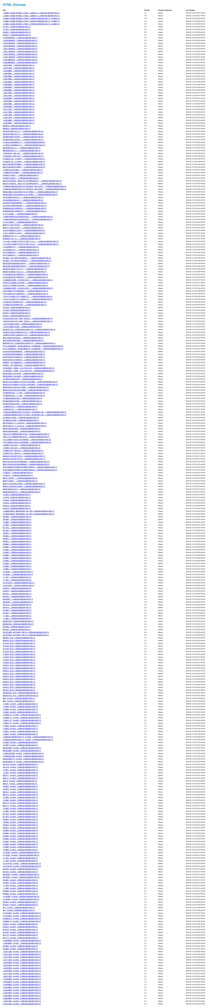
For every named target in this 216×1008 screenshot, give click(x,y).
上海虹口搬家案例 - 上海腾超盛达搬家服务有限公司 (20, 49)
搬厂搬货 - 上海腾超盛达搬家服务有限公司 (17, 527)
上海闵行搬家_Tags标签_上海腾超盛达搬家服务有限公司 (22, 1001)
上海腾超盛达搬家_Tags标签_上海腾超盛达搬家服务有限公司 (23, 753)
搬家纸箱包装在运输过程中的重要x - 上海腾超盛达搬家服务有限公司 (26, 387)
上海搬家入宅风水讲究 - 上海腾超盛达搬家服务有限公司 (21, 445)
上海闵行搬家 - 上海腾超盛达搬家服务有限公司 (18, 65)
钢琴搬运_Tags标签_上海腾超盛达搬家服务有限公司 (20, 825)
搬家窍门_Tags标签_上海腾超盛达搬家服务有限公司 (20, 775)
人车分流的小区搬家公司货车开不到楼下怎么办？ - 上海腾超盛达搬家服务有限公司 (31, 241)
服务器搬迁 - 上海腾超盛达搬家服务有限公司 (18, 599)
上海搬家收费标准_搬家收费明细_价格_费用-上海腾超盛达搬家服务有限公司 (28, 511)
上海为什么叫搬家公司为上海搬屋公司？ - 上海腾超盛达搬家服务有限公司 (28, 296)
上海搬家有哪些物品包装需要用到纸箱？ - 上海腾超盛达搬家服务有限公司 (28, 216)
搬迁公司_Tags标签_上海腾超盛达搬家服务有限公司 (20, 935)
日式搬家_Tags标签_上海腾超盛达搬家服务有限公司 (20, 808)
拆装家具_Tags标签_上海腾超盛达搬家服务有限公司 (20, 924)
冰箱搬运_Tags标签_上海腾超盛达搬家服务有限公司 (20, 786)
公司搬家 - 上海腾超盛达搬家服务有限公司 (17, 522)
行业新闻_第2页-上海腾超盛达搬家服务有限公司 (19, 654)
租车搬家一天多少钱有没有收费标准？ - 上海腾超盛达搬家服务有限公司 (27, 258)
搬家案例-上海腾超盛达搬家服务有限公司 (17, 126)
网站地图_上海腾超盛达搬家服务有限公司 (17, 627)
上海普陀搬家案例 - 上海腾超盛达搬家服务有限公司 (20, 38)
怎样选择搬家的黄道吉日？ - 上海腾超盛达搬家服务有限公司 (23, 197)
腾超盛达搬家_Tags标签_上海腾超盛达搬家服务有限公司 (22, 748)
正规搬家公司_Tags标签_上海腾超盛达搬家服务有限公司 (22, 918)
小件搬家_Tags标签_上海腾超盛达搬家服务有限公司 (20, 704)
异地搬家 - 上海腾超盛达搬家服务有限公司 (17, 544)
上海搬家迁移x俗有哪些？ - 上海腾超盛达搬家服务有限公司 (23, 170)
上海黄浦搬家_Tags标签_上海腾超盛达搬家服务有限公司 (22, 940)
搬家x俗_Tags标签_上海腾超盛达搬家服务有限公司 (20, 781)
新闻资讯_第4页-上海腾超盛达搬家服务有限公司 (19, 676)
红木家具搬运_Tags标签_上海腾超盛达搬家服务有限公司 (22, 913)
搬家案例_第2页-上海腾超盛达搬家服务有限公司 (19, 638)
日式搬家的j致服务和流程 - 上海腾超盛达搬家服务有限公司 (22, 379)
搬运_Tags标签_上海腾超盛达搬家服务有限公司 (19, 907)
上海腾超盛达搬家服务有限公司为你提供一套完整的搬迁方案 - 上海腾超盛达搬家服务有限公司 (34, 412)
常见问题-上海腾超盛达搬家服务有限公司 (17, 307)
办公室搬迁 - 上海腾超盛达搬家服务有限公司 (18, 572)
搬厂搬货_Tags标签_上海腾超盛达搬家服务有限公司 (20, 814)
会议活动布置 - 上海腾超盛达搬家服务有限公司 (18, 583)
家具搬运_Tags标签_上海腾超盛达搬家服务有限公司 (20, 902)
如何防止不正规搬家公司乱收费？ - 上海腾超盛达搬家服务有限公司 (25, 283)
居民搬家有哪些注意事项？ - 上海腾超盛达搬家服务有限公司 (23, 137)
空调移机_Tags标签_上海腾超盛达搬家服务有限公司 (20, 819)
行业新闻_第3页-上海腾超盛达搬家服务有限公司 (19, 660)
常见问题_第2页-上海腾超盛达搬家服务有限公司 (19, 643)
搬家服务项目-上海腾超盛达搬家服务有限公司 (18, 621)
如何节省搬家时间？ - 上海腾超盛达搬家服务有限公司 (21, 252)
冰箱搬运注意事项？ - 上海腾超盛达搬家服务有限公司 (21, 175)
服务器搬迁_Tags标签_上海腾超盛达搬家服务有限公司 (21, 874)
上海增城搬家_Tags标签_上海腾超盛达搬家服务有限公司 (22, 979)
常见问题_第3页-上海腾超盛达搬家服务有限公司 (19, 649)
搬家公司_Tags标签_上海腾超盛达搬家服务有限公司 (20, 803)
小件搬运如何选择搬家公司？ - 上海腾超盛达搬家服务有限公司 (24, 142)
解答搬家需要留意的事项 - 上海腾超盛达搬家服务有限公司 (22, 401)
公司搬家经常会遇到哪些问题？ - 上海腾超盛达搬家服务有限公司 (25, 302)
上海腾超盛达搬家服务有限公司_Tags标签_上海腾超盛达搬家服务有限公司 (28, 737)
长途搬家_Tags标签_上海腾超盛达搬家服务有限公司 (20, 836)
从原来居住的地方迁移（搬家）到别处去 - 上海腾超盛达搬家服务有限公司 (28, 318)
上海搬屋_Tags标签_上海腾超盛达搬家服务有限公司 (20, 726)
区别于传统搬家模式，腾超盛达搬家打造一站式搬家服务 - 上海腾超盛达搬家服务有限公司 (33, 346)
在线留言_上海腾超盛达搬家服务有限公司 (17, 32)
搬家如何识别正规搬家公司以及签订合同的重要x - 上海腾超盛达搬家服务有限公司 (30, 382)
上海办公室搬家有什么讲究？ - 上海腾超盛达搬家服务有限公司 (24, 230)
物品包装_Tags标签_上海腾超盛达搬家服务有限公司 (20, 869)
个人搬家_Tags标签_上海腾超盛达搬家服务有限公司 (20, 885)
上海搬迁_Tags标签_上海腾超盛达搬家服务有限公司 (20, 731)
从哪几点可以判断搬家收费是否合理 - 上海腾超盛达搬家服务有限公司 (26, 434)
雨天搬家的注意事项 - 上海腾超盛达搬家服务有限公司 (21, 417)
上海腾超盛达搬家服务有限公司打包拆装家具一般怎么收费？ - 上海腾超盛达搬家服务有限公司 (34, 186)
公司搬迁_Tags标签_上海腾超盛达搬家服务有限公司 (20, 770)
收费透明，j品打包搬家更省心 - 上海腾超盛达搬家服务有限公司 (24, 362)
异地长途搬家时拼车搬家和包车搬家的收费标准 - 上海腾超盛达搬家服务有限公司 (30, 467)
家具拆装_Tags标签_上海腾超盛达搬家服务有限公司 (20, 929)
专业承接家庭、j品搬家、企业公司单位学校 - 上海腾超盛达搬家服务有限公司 (28, 368)
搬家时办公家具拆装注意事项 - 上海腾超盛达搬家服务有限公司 (24, 483)
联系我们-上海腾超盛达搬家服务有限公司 (17, 313)
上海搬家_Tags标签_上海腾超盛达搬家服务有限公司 (20, 709)
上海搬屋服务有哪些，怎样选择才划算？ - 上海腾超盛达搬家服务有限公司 (28, 280)
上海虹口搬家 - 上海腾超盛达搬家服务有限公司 (18, 93)
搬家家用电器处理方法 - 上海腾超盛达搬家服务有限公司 (21, 489)
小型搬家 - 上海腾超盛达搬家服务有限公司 (17, 566)
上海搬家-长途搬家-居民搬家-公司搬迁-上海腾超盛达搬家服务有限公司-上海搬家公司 (31, 18)
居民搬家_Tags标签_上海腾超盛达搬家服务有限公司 (20, 946)
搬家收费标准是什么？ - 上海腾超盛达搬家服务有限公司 (21, 148)
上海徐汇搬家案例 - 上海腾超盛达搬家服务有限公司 (20, 54)
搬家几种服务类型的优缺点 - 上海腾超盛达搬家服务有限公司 (23, 338)
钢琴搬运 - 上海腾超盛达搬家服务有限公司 (17, 539)
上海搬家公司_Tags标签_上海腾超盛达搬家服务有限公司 (22, 715)
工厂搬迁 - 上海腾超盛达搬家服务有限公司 (17, 577)
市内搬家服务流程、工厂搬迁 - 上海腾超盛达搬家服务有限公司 (24, 393)
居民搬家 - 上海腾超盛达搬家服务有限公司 (17, 516)
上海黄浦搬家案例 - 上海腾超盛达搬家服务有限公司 (20, 60)
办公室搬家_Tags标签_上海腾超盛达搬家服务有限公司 (21, 896)
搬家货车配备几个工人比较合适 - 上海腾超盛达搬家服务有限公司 (25, 423)
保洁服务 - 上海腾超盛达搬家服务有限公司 (17, 610)
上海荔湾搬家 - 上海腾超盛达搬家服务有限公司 (18, 76)
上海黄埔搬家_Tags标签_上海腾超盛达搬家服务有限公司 (22, 984)
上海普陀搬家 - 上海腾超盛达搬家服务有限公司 (18, 98)
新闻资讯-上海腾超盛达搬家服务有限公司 (17, 505)
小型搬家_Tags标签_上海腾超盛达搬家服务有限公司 (20, 847)
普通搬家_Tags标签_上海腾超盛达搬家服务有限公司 (20, 891)
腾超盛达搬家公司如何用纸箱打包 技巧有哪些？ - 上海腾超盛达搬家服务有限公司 (30, 192)
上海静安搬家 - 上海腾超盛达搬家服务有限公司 (18, 104)
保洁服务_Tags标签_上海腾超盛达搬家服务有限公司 (20, 880)
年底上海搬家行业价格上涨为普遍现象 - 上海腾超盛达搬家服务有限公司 (27, 439)
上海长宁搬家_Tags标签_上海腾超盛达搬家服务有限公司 (22, 957)
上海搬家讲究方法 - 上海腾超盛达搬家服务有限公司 (20, 406)
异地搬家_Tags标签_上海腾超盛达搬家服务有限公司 (20, 830)
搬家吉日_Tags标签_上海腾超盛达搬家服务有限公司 (20, 792)
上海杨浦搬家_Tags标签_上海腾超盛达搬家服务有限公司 (22, 995)
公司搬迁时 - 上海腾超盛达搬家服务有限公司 (18, 472)
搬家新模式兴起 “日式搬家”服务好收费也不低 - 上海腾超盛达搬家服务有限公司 (29, 329)
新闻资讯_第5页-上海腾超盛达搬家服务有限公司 (19, 682)
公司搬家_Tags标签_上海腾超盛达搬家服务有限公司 (20, 797)
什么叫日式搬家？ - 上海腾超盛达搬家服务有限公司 (20, 214)
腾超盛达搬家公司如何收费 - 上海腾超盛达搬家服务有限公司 (23, 373)
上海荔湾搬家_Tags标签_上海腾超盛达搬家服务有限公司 (22, 990)
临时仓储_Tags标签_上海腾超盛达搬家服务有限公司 (20, 764)
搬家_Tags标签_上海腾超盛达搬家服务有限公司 (19, 698)
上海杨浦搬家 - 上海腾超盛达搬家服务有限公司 (18, 71)
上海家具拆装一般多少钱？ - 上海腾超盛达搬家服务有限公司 (23, 153)
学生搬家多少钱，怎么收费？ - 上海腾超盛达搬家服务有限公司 (24, 159)
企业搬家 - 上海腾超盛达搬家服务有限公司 (17, 561)
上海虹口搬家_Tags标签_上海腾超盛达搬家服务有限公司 (22, 973)
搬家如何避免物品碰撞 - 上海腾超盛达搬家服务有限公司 (21, 428)
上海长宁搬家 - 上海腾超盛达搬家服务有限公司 (18, 109)
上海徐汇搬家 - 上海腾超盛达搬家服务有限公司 (18, 115)
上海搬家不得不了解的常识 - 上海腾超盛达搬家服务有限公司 (23, 450)
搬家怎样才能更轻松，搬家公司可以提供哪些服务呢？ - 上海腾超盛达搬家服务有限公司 (32, 181)
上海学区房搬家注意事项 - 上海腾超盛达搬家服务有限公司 (22, 324)
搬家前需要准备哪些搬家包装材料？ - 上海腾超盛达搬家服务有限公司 (26, 263)
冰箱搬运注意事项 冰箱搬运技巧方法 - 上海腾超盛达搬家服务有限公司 (26, 332)
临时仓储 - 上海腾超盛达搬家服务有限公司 (17, 605)
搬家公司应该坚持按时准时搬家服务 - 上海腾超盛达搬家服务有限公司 (26, 461)
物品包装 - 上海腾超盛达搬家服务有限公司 (17, 594)
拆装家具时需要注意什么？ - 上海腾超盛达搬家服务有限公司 (23, 131)
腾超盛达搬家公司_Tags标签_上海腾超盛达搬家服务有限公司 (23, 759)
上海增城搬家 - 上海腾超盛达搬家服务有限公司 (18, 87)
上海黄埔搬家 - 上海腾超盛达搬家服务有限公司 (18, 82)
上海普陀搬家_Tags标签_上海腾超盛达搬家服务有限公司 (22, 968)
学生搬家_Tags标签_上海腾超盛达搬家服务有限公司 (20, 742)
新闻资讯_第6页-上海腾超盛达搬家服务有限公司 (19, 687)
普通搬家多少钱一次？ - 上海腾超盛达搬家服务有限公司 (21, 236)
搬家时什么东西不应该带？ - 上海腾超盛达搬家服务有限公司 (23, 225)
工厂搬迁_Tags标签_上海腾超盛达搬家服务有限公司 (20, 858)
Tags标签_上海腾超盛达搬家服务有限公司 (17, 500)
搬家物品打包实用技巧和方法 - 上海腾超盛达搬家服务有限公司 (24, 456)
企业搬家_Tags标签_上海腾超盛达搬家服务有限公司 (20, 841)
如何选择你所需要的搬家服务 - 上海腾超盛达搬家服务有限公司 (24, 351)
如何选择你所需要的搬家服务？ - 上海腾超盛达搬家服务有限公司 (25, 203)
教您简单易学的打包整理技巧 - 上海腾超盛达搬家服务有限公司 (24, 357)
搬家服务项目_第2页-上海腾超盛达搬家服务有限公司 (20, 693)
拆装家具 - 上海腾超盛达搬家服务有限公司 (17, 588)
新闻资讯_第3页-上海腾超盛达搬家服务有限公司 (19, 671)
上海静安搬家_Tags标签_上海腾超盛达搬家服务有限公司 (22, 962)
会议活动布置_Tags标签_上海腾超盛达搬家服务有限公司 (22, 863)
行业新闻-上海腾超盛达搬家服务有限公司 (17, 494)
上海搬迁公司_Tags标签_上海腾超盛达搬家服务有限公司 (22, 720)
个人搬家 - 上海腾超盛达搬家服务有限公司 (17, 616)
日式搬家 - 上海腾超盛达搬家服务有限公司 (17, 550)
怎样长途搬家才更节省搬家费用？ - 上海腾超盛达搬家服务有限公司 (25, 291)
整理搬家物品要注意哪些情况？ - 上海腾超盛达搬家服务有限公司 (25, 208)
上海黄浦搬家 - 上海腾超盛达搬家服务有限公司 (18, 120)
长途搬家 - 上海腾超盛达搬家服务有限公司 (17, 555)
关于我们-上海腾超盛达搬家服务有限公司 (17, 27)
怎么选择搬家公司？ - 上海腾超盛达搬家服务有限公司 (21, 247)
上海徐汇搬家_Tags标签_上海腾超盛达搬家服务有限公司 (22, 951)
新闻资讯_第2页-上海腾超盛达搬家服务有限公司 (19, 665)
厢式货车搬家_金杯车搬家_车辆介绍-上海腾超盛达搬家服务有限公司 (26, 632)
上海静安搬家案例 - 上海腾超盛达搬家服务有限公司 (20, 43)
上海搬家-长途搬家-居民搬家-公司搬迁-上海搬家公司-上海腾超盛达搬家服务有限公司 (31, 13)
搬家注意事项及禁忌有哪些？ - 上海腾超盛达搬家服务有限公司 (24, 164)
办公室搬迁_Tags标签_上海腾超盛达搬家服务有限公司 (21, 852)
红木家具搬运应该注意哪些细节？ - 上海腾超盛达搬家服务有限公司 (25, 274)
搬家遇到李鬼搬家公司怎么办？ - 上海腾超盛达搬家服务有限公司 (25, 269)
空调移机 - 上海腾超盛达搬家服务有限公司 (17, 533)
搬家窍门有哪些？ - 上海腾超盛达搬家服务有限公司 (20, 478)
